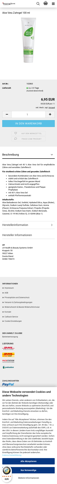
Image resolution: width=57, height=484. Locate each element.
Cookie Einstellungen (13, 321)
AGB (6, 293)
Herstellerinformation (15, 224)
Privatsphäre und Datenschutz (17, 297)
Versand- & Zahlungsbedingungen (18, 302)
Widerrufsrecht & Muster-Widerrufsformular (22, 307)
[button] (6, 114)
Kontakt (8, 312)
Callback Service (11, 317)
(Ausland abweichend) (34, 91)
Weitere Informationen (28, 478)
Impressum (9, 288)
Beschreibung (10, 154)
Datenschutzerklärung (11, 455)
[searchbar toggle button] (38, 4)
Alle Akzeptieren (28, 461)
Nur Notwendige (28, 470)
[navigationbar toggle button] (53, 4)
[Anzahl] (28, 114)
